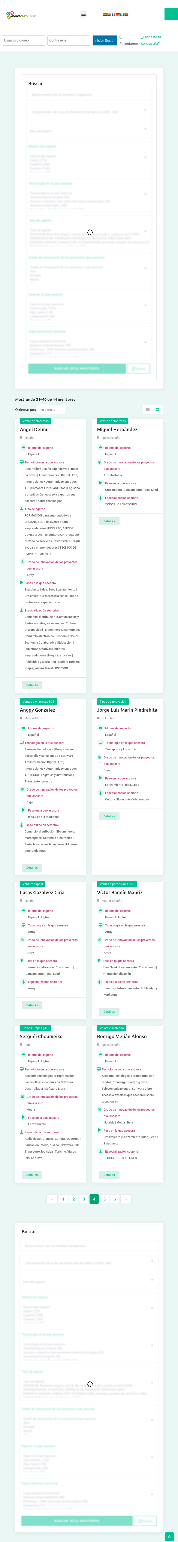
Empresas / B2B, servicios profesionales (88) (89, 349)
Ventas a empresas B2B (38, 701)
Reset (138, 368)
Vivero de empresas (36, 420)
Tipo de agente (39, 220)
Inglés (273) (89, 160)
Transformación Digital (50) (89, 197)
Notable (89, 275)
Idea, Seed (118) (89, 312)
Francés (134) (89, 168)
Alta (89, 271)
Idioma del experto (42, 146)
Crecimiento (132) (89, 308)
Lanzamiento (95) (89, 316)
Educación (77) (89, 353)
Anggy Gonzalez (37, 709)
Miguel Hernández (117, 429)
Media (89, 279)
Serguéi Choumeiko (41, 1036)
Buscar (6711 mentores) (77, 368)
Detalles (32, 684)
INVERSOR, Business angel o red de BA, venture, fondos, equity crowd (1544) (89, 234)
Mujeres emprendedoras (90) (89, 345)
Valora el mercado (112, 1027)
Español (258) (89, 164)
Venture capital (33, 883)
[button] (83, 14)
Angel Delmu (34, 429)
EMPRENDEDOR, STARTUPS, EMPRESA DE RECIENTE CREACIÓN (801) (89, 238)
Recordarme (129, 41)
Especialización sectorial (47, 331)
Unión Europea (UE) (36, 1027)
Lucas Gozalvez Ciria (42, 892)
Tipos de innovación (113, 701)
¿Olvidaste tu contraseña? (151, 40)
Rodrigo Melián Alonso (122, 1036)
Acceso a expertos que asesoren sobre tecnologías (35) (89, 201)
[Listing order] (51, 409)
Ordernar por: (25, 409)
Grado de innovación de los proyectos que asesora (66, 257)
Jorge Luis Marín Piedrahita (127, 709)
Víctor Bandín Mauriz (120, 892)
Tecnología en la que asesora (50, 183)
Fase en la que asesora (45, 294)
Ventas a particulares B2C (117, 883)
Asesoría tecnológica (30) (89, 205)
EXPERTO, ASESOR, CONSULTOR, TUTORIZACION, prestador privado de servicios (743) (89, 242)
